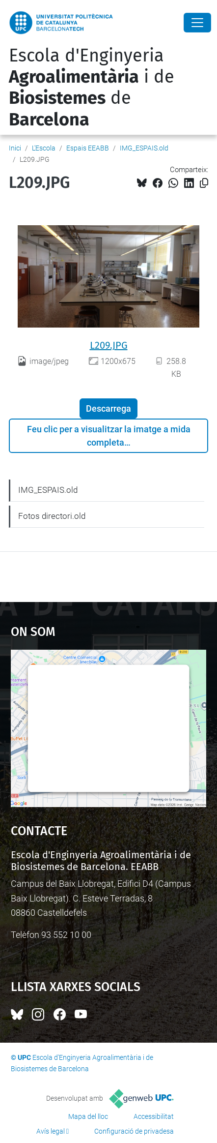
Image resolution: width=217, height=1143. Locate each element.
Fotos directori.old (51, 516)
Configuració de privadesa (134, 1131)
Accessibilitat (154, 1116)
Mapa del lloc (88, 1116)
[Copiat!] (204, 183)
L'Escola (43, 148)
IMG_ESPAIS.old (144, 148)
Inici (15, 148)
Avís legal (50, 1131)
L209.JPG (109, 345)
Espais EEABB (87, 148)
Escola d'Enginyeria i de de (91, 87)
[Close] (197, 22)
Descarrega (108, 408)
